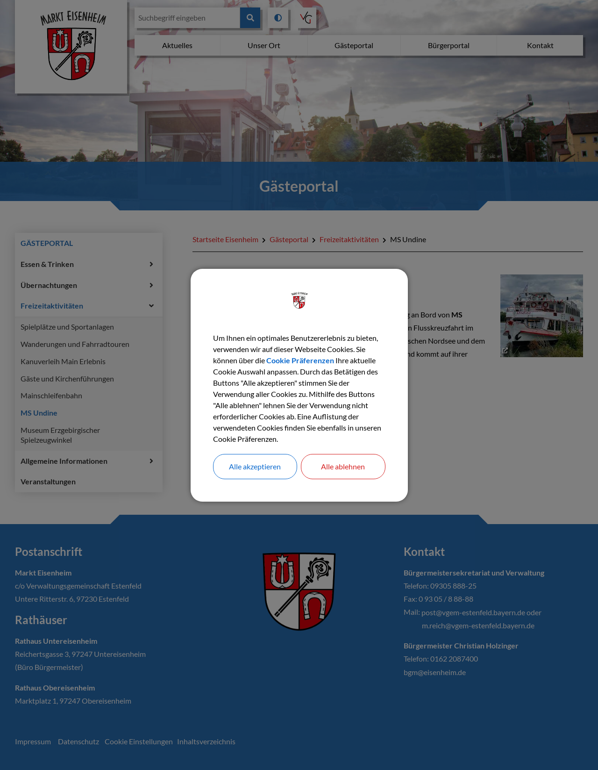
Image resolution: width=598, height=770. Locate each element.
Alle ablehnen (343, 466)
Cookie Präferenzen (300, 360)
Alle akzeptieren (255, 466)
